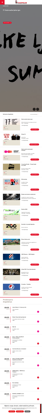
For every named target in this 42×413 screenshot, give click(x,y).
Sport (5, 261)
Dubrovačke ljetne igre (27, 119)
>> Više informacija (24, 140)
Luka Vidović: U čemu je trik (19, 307)
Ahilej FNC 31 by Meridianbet (28, 269)
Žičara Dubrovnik (25, 239)
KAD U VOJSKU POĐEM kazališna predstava (18, 359)
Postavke (27, 411)
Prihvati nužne (20, 411)
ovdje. (26, 408)
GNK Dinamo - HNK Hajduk (27, 254)
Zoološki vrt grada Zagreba (28, 224)
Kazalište (6, 186)
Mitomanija (24, 179)
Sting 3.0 (23, 134)
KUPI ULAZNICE (6, 22)
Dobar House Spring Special (19, 317)
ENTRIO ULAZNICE (33, 144)
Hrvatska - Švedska (26, 284)
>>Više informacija (24, 125)
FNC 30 (14, 326)
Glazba (5, 141)
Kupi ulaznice (34, 234)
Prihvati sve (11, 411)
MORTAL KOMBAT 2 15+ (18, 393)
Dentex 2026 (24, 209)
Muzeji (5, 201)
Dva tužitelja (15, 382)
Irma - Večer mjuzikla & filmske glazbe (18, 337)
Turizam (5, 216)
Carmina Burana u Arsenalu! (19, 348)
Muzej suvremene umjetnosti (28, 194)
